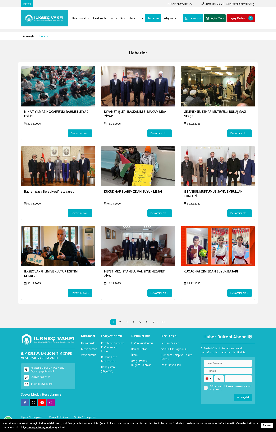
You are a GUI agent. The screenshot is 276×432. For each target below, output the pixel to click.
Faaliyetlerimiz (105, 18)
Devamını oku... (80, 133)
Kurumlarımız (131, 18)
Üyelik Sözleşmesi (32, 417)
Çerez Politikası (58, 417)
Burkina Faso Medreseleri (109, 359)
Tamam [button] (267, 425)
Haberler (153, 18)
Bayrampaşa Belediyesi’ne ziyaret (49, 191)
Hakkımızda (88, 343)
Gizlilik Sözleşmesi (85, 417)
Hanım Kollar (139, 349)
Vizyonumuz (88, 355)
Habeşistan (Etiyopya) (108, 369)
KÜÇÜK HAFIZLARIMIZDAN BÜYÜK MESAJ (133, 191)
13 (162, 322)
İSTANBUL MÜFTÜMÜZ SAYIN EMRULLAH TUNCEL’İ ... (213, 193)
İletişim (170, 18)
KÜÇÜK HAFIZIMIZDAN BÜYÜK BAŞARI (211, 271)
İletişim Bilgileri (170, 343)
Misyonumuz (89, 349)
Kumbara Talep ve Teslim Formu (176, 357)
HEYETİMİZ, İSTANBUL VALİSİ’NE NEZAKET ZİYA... (134, 273)
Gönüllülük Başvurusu (174, 349)
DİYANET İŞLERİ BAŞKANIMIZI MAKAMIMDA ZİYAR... (135, 114)
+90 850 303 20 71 (40, 377)
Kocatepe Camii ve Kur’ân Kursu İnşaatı (112, 347)
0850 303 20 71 (214, 4)
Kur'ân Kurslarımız (142, 343)
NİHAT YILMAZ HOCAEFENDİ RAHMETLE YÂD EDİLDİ (56, 114)
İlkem (134, 355)
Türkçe (27, 3)
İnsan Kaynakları (171, 365)
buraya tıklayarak (39, 427)
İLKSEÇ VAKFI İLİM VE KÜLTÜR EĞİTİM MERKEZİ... (51, 273)
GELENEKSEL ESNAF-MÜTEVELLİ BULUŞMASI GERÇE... (215, 114)
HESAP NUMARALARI (181, 4)
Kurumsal (81, 18)
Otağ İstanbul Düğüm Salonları (141, 363)
